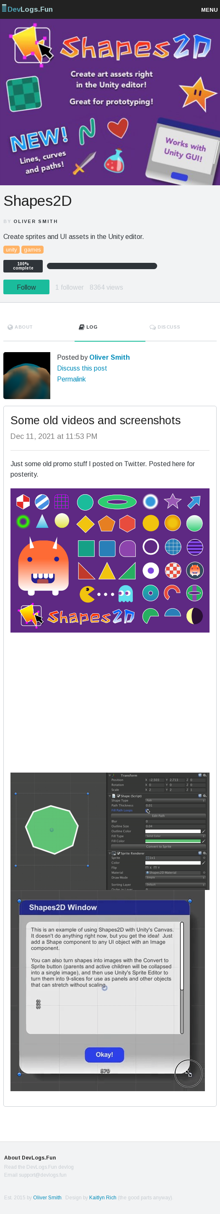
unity (11, 249)
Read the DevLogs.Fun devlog (39, 1167)
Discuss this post (82, 368)
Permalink (71, 379)
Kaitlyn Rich (102, 1198)
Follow (26, 287)
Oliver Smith (35, 221)
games (32, 249)
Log (88, 326)
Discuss (165, 326)
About (20, 326)
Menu (209, 10)
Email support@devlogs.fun (35, 1175)
